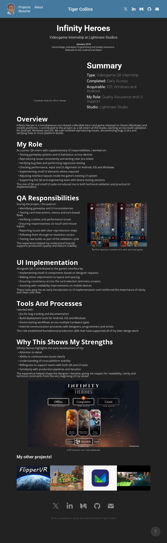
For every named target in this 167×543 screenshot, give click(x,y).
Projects (24, 7)
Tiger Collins (80, 9)
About (38, 7)
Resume (24, 11)
